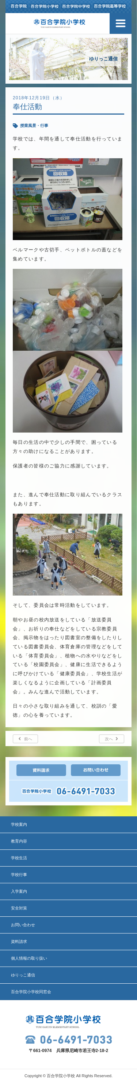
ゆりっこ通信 (23, 975)
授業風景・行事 (34, 125)
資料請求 (19, 941)
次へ (109, 739)
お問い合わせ (23, 925)
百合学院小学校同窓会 (31, 992)
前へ (28, 739)
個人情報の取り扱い (29, 958)
